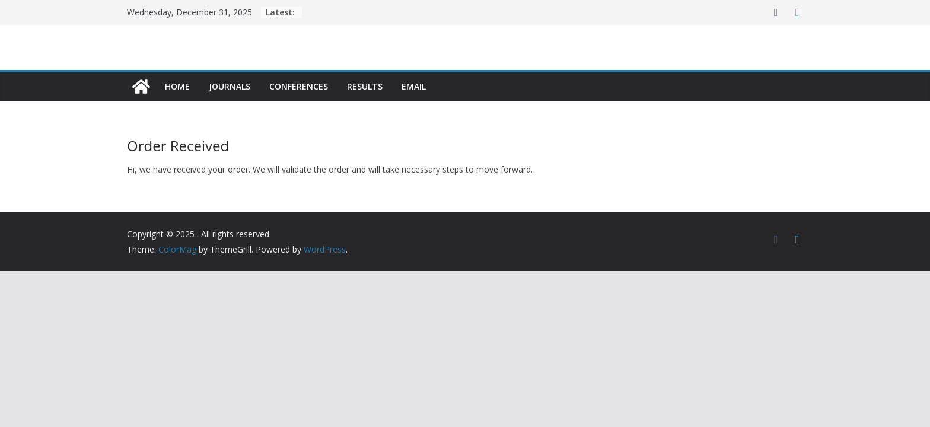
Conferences (298, 86)
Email (414, 86)
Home (177, 86)
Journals (229, 86)
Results (365, 86)
